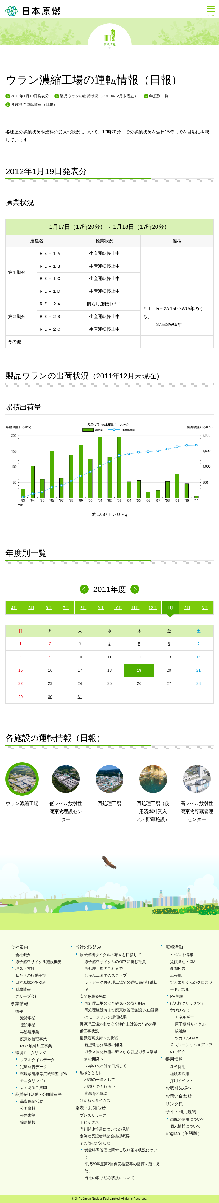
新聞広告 (177, 968)
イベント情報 (181, 954)
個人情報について (185, 1126)
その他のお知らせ (95, 1143)
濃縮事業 (27, 1018)
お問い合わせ (178, 1096)
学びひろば (179, 1010)
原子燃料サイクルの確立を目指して (110, 954)
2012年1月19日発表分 (30, 96)
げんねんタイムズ (95, 1100)
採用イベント (181, 1080)
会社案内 (19, 947)
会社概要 (23, 954)
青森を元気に (95, 1093)
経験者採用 (179, 1074)
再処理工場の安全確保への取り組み (115, 1003)
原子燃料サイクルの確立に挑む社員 (115, 961)
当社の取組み (88, 947)
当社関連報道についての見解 (105, 1129)
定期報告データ (33, 1066)
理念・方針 (25, 968)
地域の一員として (99, 1079)
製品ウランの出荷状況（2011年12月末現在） (99, 96)
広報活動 (174, 947)
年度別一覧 (158, 96)
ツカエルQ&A (186, 1038)
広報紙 (176, 975)
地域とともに (91, 1072)
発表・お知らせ (90, 1107)
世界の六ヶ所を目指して (105, 1066)
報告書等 (27, 1115)
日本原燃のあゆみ (30, 982)
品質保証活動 (31, 1101)
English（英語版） (183, 1133)
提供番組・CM (182, 961)
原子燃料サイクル (190, 1024)
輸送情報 (27, 1122)
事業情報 (110, 44)
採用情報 (174, 1059)
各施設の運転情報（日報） (34, 104)
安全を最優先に (93, 996)
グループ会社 (26, 996)
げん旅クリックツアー (189, 1003)
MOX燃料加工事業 (36, 1046)
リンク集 (174, 1104)
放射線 (180, 1031)
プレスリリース (93, 1115)
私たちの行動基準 (30, 975)
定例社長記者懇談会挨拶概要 (105, 1136)
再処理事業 (29, 1032)
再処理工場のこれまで (103, 968)
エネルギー (184, 1017)
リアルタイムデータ (37, 1059)
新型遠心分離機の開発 (103, 1045)
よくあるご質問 (33, 1087)
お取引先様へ (178, 1088)
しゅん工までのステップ (105, 975)
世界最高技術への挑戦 (99, 1038)
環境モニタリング (30, 1053)
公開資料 (27, 1108)
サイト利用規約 (180, 1111)
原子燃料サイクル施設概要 (38, 961)
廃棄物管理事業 (33, 1039)
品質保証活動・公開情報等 (38, 1094)
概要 (19, 1011)
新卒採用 (177, 1066)
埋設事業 (27, 1025)
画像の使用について (187, 1119)
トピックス (89, 1122)
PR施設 (176, 996)
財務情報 (23, 989)
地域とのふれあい (99, 1086)
